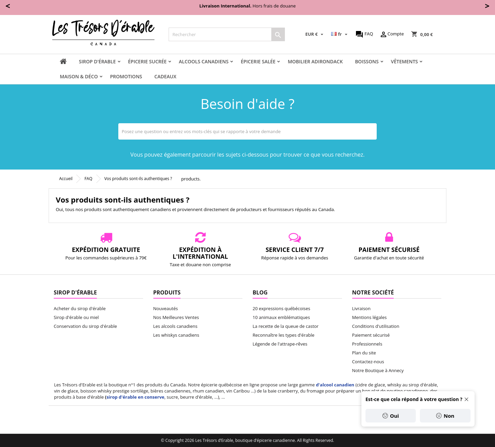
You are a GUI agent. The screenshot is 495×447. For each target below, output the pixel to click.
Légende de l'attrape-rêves (280, 344)
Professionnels (367, 344)
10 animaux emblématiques (281, 317)
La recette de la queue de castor (286, 326)
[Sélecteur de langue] (340, 34)
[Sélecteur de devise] (315, 34)
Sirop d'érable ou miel (76, 317)
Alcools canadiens (203, 61)
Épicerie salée (258, 61)
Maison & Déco (79, 76)
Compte (391, 34)
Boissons (367, 61)
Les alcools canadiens (175, 326)
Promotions (126, 76)
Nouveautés (165, 308)
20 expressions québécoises (281, 308)
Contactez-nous (368, 361)
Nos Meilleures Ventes (176, 317)
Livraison (361, 308)
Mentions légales (369, 317)
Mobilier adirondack (315, 61)
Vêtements (404, 61)
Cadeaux (165, 76)
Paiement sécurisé (371, 335)
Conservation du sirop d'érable (85, 326)
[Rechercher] (227, 34)
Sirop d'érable (97, 61)
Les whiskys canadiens (176, 335)
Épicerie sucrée (147, 61)
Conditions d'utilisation (375, 326)
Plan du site (364, 353)
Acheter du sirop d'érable (80, 308)
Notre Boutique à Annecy (378, 370)
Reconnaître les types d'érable (283, 335)
